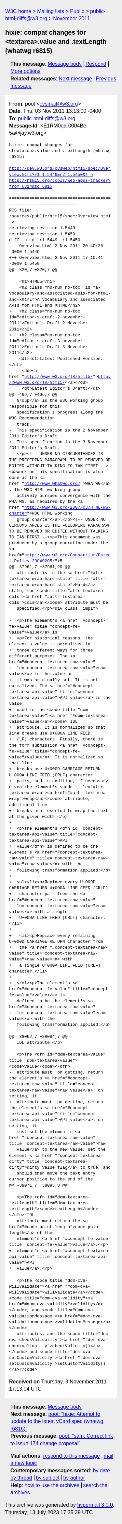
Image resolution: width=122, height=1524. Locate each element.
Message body (65, 64)
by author (74, 1478)
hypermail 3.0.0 (95, 1505)
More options (25, 71)
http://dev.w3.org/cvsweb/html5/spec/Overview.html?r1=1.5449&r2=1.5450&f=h (60, 172)
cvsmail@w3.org (59, 104)
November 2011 (71, 18)
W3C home (18, 11)
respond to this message (71, 1456)
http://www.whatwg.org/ (52, 484)
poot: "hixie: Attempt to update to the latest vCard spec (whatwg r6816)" (56, 1421)
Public (77, 11)
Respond (96, 64)
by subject (48, 1478)
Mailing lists (50, 11)
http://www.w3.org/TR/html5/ (58, 377)
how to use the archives (52, 1485)
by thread (21, 1478)
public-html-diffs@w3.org (46, 118)
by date (101, 1470)
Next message (75, 78)
